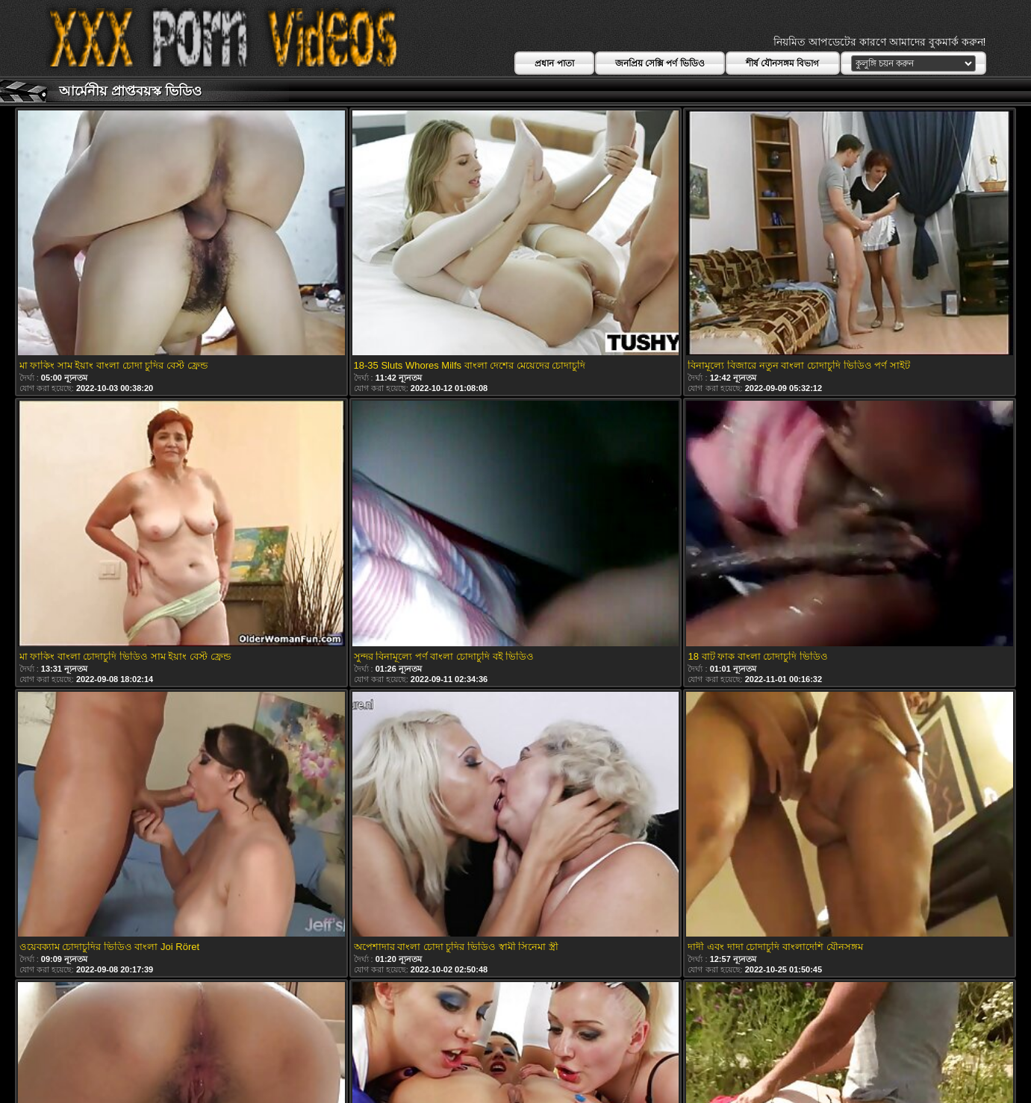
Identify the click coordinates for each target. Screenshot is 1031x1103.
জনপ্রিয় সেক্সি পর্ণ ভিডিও (660, 63)
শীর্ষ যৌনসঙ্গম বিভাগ (783, 63)
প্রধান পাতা (554, 63)
